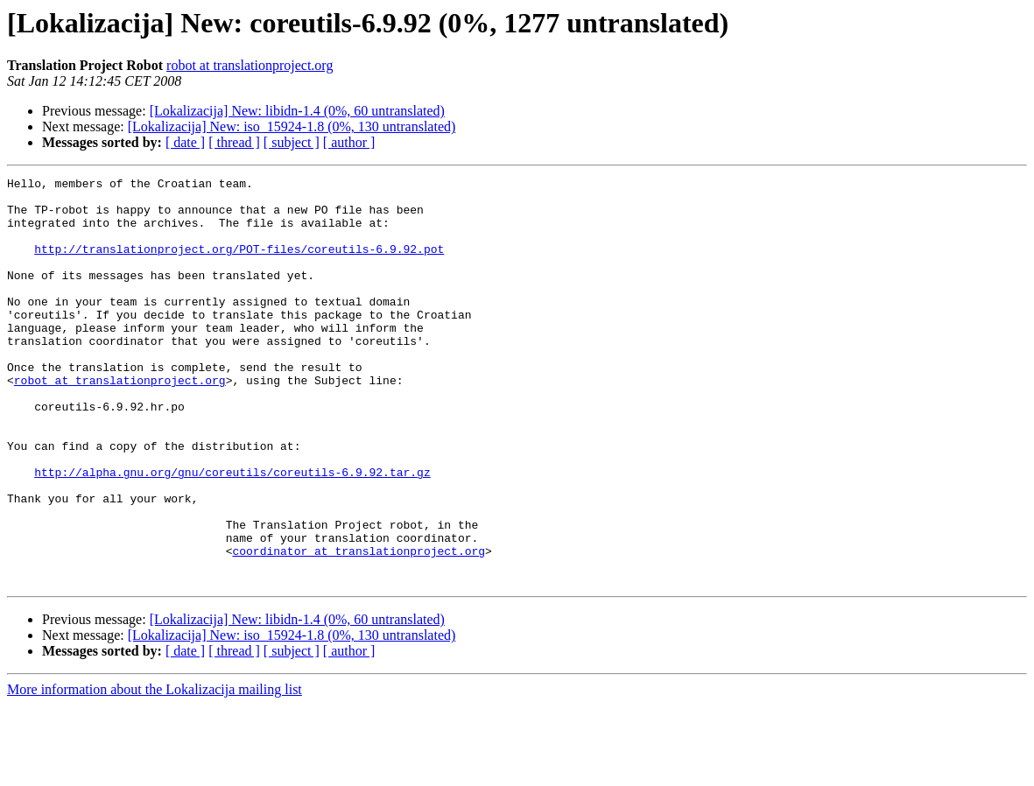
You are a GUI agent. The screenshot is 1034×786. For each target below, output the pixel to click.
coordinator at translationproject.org (358, 627)
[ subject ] (292, 142)
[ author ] (349, 142)
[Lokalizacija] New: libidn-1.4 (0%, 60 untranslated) (297, 110)
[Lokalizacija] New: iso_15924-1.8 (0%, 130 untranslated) (292, 126)
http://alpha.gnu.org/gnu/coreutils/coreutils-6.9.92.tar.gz (232, 532)
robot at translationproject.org (249, 65)
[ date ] (185, 142)
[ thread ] (234, 142)
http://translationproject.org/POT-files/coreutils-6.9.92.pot (239, 264)
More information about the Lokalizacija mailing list (154, 770)
